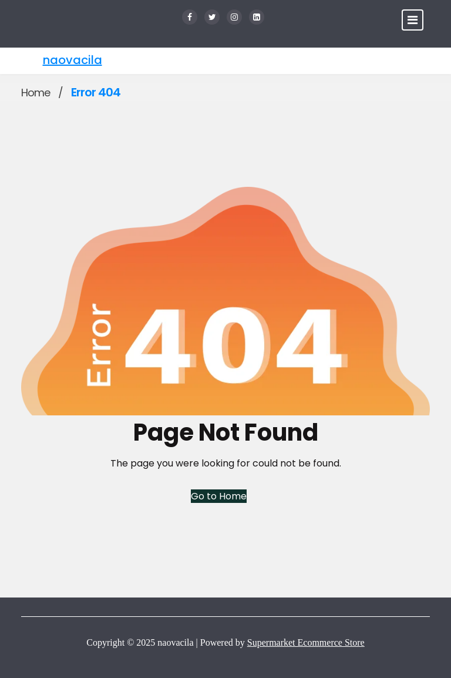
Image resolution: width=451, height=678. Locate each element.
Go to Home (219, 496)
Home (35, 92)
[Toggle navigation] (412, 20)
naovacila (72, 60)
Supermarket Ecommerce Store (306, 642)
